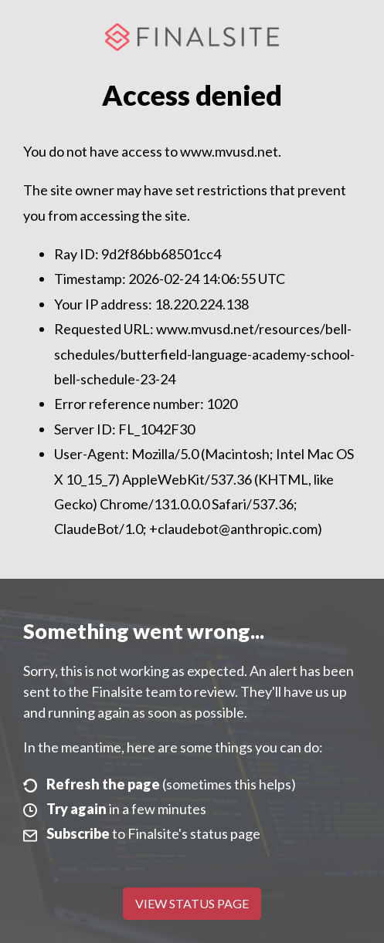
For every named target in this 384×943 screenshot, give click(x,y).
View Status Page (192, 903)
